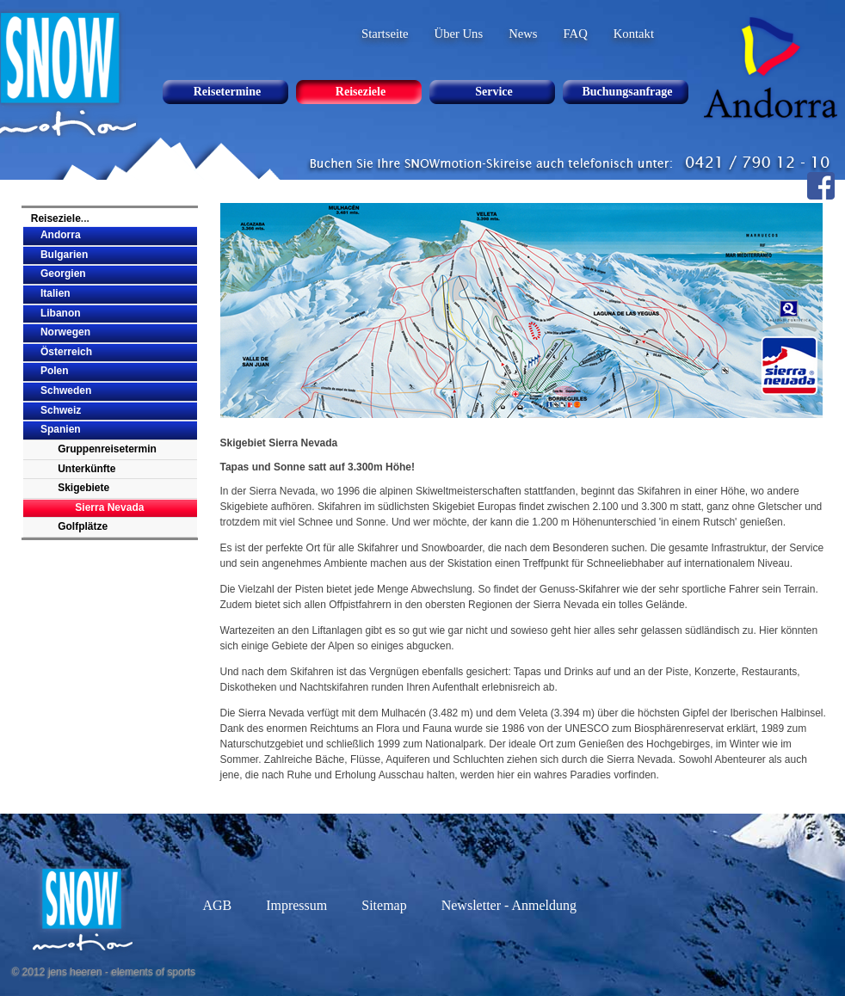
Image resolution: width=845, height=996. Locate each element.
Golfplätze (83, 526)
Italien (55, 293)
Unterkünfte (86, 469)
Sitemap (383, 905)
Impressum (296, 905)
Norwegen (65, 332)
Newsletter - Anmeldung (509, 905)
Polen (54, 371)
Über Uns (459, 33)
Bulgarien (64, 255)
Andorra (60, 235)
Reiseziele (56, 218)
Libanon (60, 313)
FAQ (576, 33)
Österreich (66, 352)
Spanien (60, 429)
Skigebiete (83, 488)
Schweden (65, 390)
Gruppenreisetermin (107, 449)
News (523, 33)
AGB (216, 905)
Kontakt (634, 33)
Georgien (63, 273)
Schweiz (60, 410)
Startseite (385, 33)
